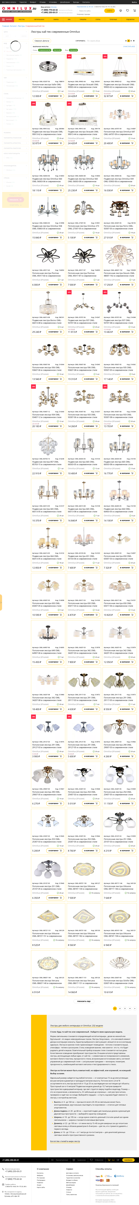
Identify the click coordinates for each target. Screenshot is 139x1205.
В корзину (55, 96)
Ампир (9, 102)
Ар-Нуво (10, 105)
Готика (9, 124)
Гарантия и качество (73, 1178)
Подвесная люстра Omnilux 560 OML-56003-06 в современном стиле (47, 180)
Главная (5, 26)
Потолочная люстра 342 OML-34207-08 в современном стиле (46, 698)
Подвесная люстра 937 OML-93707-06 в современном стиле (82, 321)
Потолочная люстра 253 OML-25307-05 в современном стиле (82, 840)
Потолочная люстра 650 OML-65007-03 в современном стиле (118, 557)
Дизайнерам (65, 2)
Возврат (33, 2)
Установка (53, 2)
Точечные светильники (15, 70)
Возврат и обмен (72, 1180)
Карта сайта (41, 1187)
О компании (43, 1169)
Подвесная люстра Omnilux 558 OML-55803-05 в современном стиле (47, 227)
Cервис (69, 1169)
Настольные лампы (14, 55)
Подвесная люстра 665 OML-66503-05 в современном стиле (82, 463)
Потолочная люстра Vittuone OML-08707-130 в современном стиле (82, 887)
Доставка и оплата (9, 2)
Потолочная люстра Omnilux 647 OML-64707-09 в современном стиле (119, 133)
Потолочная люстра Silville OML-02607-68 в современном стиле (119, 981)
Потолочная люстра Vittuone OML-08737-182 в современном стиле (82, 934)
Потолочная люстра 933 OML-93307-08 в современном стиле (118, 416)
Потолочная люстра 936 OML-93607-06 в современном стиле (46, 368)
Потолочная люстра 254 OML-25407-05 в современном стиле (118, 793)
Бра (9, 48)
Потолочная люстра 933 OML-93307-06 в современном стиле (82, 416)
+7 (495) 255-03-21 (57, 12)
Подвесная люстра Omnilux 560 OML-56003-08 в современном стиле (83, 180)
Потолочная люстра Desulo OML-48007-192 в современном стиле (119, 274)
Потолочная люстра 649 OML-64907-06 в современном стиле (46, 651)
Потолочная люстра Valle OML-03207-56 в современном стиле (47, 85)
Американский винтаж (15, 98)
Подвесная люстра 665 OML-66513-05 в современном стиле (46, 510)
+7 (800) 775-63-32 (56, 10)
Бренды (76, 2)
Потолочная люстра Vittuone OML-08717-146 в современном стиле (118, 887)
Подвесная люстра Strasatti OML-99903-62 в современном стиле (119, 85)
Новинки (40, 1183)
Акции (39, 1185)
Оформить (128, 1160)
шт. (111, 1160)
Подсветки (11, 59)
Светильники (12, 62)
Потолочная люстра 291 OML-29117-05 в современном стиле (118, 698)
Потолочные (12, 86)
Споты (10, 66)
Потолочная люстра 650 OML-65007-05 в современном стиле (46, 604)
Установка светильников (74, 1175)
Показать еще (84, 1001)
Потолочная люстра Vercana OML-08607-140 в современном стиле (47, 981)
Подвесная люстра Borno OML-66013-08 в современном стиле (46, 321)
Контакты (86, 2)
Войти (134, 2)
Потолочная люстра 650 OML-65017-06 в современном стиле (118, 604)
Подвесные (11, 82)
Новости (69, 1190)
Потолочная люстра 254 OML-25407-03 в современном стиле (82, 793)
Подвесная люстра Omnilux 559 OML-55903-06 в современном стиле (119, 180)
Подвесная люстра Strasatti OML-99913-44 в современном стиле (83, 133)
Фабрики (40, 1175)
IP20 (9, 158)
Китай (9, 186)
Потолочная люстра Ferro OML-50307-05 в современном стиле (118, 227)
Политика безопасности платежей (107, 1185)
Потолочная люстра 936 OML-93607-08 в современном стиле (82, 368)
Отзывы (43, 2)
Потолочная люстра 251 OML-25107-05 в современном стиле (46, 887)
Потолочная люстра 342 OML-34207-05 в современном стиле (118, 651)
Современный (44, 50)
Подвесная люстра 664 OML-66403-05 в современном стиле (118, 510)
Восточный (11, 120)
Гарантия (23, 2)
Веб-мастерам (71, 1183)
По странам (41, 1178)
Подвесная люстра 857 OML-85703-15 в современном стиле (46, 463)
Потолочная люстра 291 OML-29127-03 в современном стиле (46, 746)
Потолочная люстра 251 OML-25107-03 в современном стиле (118, 840)
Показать (16, 200)
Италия (10, 182)
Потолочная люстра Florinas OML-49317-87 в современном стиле (82, 274)
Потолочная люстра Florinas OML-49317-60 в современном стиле (46, 274)
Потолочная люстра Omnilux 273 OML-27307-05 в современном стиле (83, 227)
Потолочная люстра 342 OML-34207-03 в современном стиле (82, 651)
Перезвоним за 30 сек (85, 7)
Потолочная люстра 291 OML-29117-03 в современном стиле (82, 698)
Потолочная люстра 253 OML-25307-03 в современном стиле (46, 840)
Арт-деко (11, 109)
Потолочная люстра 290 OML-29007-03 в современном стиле (118, 746)
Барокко (10, 113)
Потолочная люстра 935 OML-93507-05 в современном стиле (118, 368)
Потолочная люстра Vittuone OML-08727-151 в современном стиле (47, 934)
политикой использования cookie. (108, 1195)
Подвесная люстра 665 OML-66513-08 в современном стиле (82, 510)
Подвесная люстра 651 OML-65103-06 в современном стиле (82, 557)
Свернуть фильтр (42, 41)
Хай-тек (57, 50)
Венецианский (12, 116)
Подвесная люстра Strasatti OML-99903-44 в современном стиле (83, 85)
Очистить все (129, 46)
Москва (54, 7)
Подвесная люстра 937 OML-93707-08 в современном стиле (118, 321)
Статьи (68, 1192)
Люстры (21, 26)
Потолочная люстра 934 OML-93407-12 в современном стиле (46, 416)
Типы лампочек (71, 1194)
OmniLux (10, 170)
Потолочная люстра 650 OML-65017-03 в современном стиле (82, 604)
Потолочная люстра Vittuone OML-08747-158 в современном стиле (118, 934)
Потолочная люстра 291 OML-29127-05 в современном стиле (82, 746)
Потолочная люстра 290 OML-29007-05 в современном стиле (46, 793)
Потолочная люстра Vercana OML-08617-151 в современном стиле (82, 981)
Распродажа (41, 1180)
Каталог (7, 19)
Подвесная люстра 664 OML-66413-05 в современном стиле (46, 557)
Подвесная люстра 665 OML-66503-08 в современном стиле (118, 463)
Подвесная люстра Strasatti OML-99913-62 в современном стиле (47, 133)
